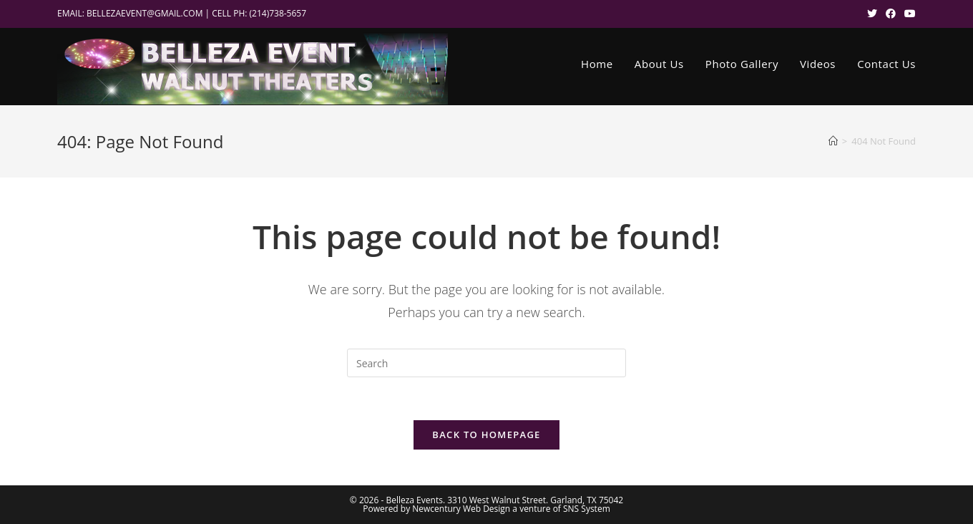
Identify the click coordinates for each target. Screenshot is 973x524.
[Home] (833, 141)
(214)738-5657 (278, 13)
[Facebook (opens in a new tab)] (890, 13)
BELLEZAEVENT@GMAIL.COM (145, 13)
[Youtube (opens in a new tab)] (908, 13)
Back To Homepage (486, 434)
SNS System (586, 509)
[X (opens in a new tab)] (872, 13)
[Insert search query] (486, 363)
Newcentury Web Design (461, 509)
